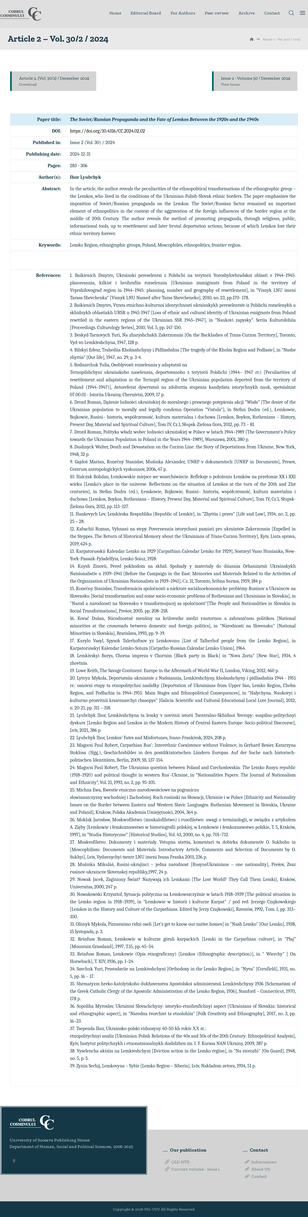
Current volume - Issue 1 (192, 1169)
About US (257, 1169)
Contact (256, 1176)
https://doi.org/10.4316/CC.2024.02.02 (107, 131)
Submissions (260, 1162)
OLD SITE (177, 1162)
